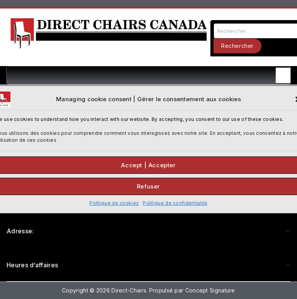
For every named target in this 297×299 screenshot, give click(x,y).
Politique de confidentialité (175, 203)
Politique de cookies (114, 203)
